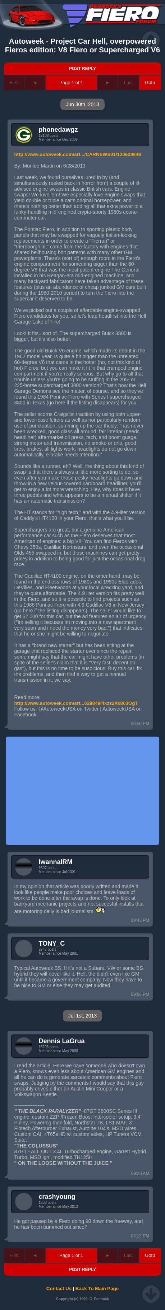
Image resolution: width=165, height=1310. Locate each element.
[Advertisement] (82, 790)
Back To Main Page (97, 1288)
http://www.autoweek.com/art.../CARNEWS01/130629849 (77, 154)
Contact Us (59, 1288)
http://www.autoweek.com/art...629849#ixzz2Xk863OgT (76, 703)
